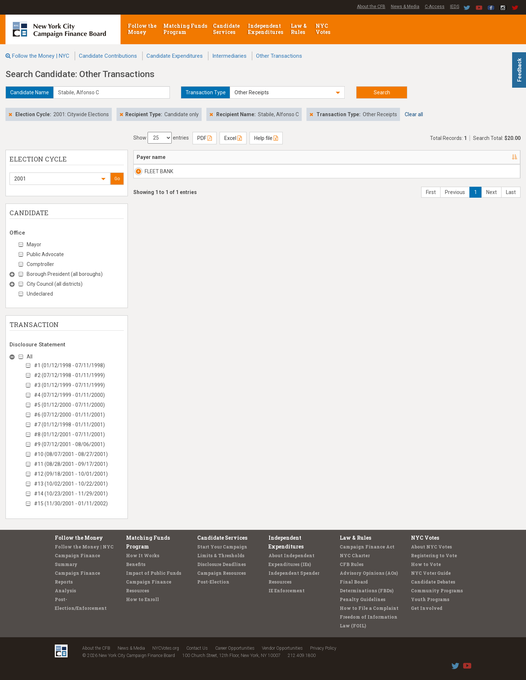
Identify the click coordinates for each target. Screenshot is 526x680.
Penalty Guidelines (362, 599)
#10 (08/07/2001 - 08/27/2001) (71, 454)
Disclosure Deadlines (221, 564)
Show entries (161, 138)
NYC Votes (323, 28)
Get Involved (426, 608)
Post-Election (213, 582)
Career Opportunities (235, 648)
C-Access (435, 6)
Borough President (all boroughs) (65, 274)
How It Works (142, 555)
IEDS (454, 6)
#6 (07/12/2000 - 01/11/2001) (69, 415)
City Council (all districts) (55, 284)
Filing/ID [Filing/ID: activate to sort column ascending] (470, 157)
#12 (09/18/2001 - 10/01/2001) (71, 474)
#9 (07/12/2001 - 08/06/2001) (69, 444)
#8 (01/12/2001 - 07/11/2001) (69, 434)
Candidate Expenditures (174, 56)
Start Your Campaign (222, 547)
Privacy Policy (323, 648)
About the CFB (371, 6)
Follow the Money (142, 28)
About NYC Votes (431, 547)
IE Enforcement (286, 590)
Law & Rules (299, 28)
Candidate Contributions (108, 56)
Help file (266, 138)
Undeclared (40, 294)
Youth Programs (430, 599)
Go (117, 178)
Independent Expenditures (266, 28)
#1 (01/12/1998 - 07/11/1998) (69, 365)
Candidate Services (226, 28)
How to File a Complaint (369, 608)
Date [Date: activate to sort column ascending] (318, 157)
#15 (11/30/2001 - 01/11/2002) (71, 503)
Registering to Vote (434, 555)
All (30, 357)
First (431, 199)
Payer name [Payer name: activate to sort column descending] (151, 157)
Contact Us (197, 648)
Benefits (135, 564)
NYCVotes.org (165, 648)
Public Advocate (45, 254)
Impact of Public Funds (153, 573)
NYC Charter (355, 555)
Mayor (34, 244)
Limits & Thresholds (220, 555)
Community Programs (437, 590)
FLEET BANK (151, 171)
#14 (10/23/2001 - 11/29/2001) (71, 494)
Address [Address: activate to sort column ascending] (199, 157)
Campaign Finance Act (367, 547)
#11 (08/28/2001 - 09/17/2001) (71, 464)
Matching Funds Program (185, 28)
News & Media (405, 6)
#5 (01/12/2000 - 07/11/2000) (69, 405)
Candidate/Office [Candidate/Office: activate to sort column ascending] (253, 157)
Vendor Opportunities (282, 648)
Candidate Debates (433, 582)
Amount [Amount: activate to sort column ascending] (367, 157)
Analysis (65, 590)
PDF (204, 138)
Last (511, 199)
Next (491, 199)
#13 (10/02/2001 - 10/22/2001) (71, 484)
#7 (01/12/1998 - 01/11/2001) (69, 425)
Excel (233, 138)
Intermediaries (229, 56)
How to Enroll (142, 599)
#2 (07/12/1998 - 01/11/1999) (69, 375)
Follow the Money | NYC (40, 56)
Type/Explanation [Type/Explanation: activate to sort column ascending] (412, 157)
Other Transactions (279, 56)
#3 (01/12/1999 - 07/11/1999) (69, 385)
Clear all (414, 114)
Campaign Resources (221, 573)
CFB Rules (351, 564)
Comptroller (40, 264)
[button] (287, 92)
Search (382, 92)
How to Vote (426, 564)
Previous (455, 199)
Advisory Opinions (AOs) (369, 573)
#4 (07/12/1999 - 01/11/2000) (69, 395)
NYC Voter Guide (431, 573)
